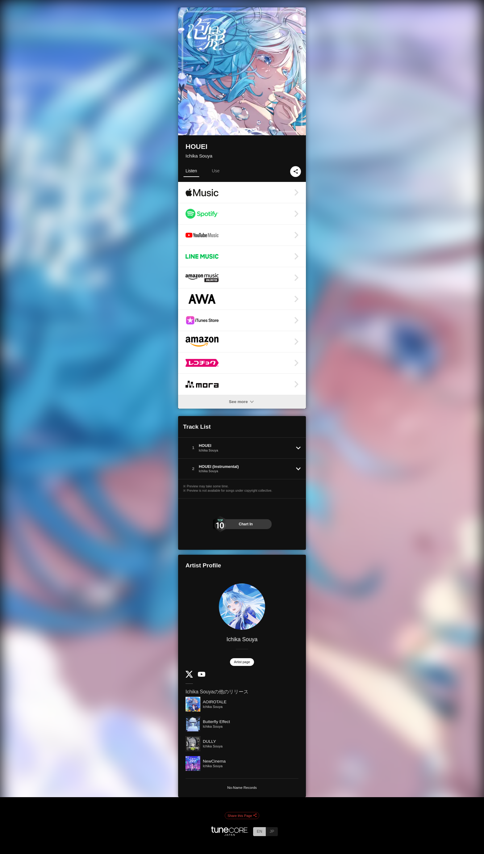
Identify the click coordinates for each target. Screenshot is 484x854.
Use (215, 170)
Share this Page (242, 816)
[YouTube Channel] (201, 675)
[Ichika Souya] (242, 606)
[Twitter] (189, 676)
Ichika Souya (199, 155)
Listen (191, 170)
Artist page (242, 662)
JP (271, 831)
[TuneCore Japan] (229, 834)
